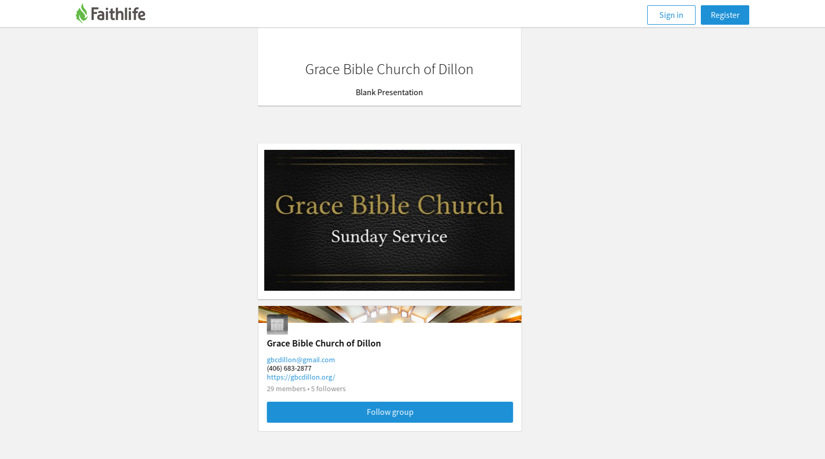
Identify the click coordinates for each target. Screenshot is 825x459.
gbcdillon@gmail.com (324, 359)
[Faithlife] (117, 15)
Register (725, 14)
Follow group (413, 411)
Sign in (671, 14)
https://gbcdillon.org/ (324, 377)
